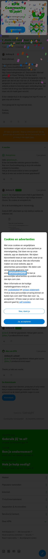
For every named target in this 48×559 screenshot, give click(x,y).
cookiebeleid (14, 290)
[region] (24, 279)
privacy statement (31, 290)
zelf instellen (25, 302)
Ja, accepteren (24, 321)
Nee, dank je (24, 311)
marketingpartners (17, 273)
